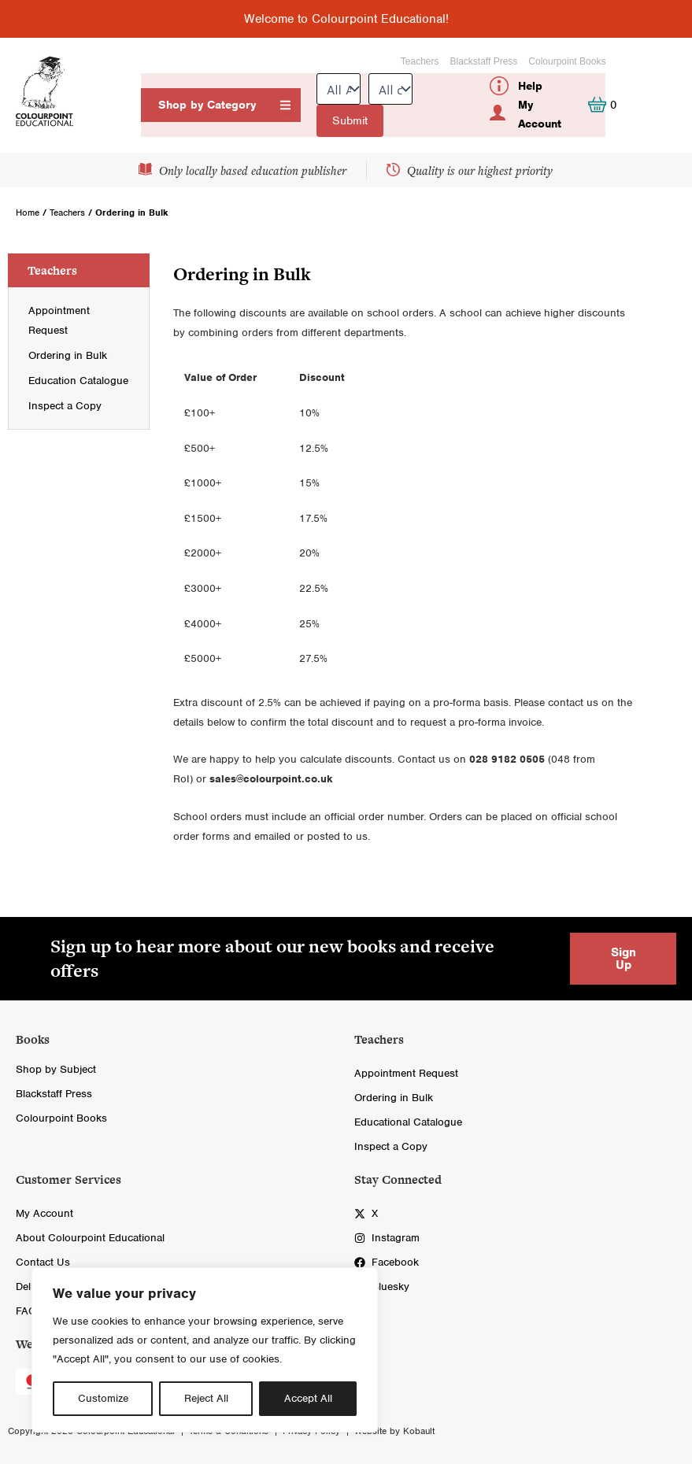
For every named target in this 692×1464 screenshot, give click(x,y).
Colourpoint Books (566, 61)
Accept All (308, 1398)
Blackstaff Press (484, 61)
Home (27, 212)
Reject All (206, 1398)
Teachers (420, 61)
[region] (204, 1350)
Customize (103, 1398)
